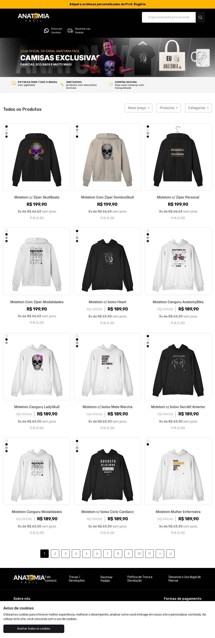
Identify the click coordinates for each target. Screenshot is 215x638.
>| (170, 542)
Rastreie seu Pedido (188, 17)
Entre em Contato (162, 17)
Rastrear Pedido (107, 567)
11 (149, 542)
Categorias (197, 96)
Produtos (167, 96)
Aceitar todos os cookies (29, 628)
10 (139, 542)
